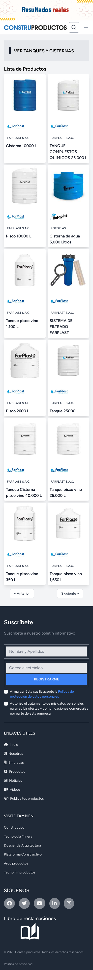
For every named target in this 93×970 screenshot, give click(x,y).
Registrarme (46, 679)
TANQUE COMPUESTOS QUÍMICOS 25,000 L (68, 151)
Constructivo (14, 827)
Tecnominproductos (19, 872)
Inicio (11, 745)
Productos (14, 771)
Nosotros (13, 754)
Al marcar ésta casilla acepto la (42, 694)
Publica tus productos (24, 798)
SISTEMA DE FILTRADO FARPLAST (61, 326)
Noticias (13, 780)
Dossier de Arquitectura (22, 845)
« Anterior (22, 593)
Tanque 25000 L (64, 411)
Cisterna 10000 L (21, 145)
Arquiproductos (16, 863)
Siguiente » (70, 593)
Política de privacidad (18, 964)
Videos (12, 789)
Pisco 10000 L (18, 236)
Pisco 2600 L (17, 411)
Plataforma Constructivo (23, 854)
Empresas (14, 762)
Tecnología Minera (18, 836)
